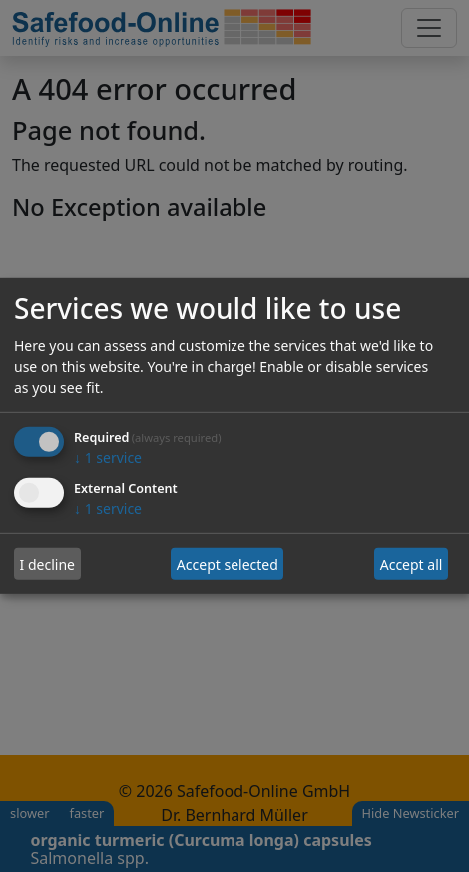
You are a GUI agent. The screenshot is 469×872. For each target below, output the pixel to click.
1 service (108, 457)
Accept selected (227, 564)
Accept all (411, 564)
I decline (47, 564)
